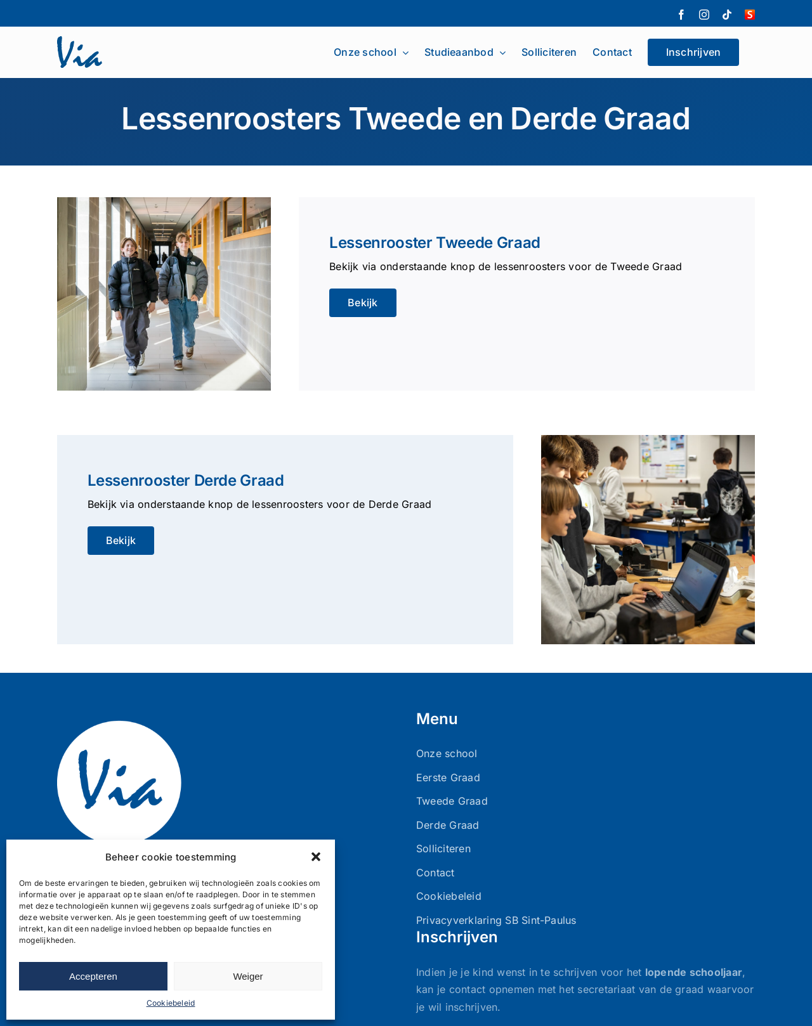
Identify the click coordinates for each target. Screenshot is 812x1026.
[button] (316, 856)
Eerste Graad (448, 777)
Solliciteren (443, 848)
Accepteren (93, 976)
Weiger (248, 976)
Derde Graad (448, 825)
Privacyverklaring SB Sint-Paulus (496, 920)
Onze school (447, 753)
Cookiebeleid (171, 1003)
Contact (435, 872)
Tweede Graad (452, 801)
